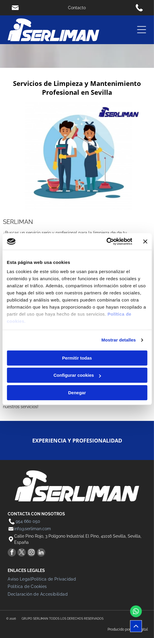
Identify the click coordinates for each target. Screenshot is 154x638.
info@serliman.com (32, 528)
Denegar (77, 392)
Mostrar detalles (118, 339)
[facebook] (12, 553)
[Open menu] (141, 29)
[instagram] (31, 553)
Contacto (77, 7)
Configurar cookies (77, 375)
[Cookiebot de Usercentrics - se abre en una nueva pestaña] (106, 241)
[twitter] (21, 553)
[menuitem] (19, 579)
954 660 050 (28, 521)
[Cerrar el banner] (145, 241)
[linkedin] (41, 553)
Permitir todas (77, 357)
